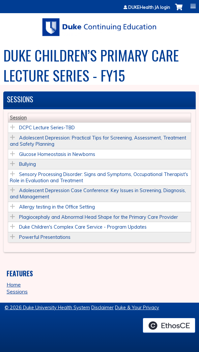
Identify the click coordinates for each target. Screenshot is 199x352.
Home (14, 284)
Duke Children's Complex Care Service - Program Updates (83, 227)
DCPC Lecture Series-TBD (47, 128)
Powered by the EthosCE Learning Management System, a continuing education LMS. (169, 325)
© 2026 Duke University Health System (47, 308)
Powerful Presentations (45, 237)
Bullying (27, 164)
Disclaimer (102, 308)
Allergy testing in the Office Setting (57, 207)
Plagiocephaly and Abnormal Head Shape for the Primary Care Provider (98, 217)
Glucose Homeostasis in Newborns (57, 154)
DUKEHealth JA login (149, 7)
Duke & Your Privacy (137, 308)
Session (18, 118)
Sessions (17, 291)
